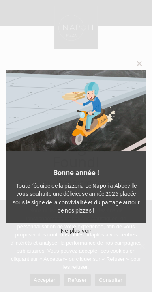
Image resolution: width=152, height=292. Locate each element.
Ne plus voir (76, 230)
